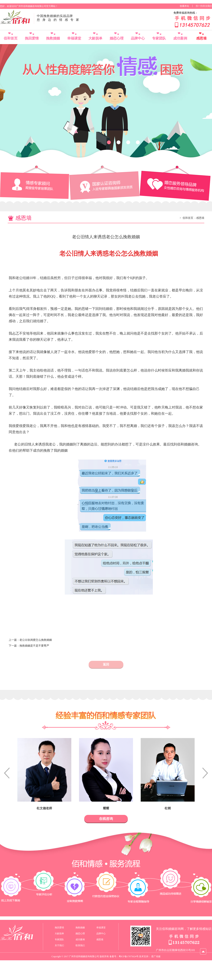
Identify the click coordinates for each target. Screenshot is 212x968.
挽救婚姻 (53, 38)
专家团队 (159, 38)
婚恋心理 (117, 38)
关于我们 (59, 945)
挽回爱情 (32, 38)
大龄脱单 (95, 38)
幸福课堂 (74, 38)
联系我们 (80, 945)
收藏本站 (184, 6)
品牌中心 (138, 38)
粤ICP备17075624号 (129, 956)
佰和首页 (11, 38)
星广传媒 (156, 956)
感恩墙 (201, 38)
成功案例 (180, 38)
